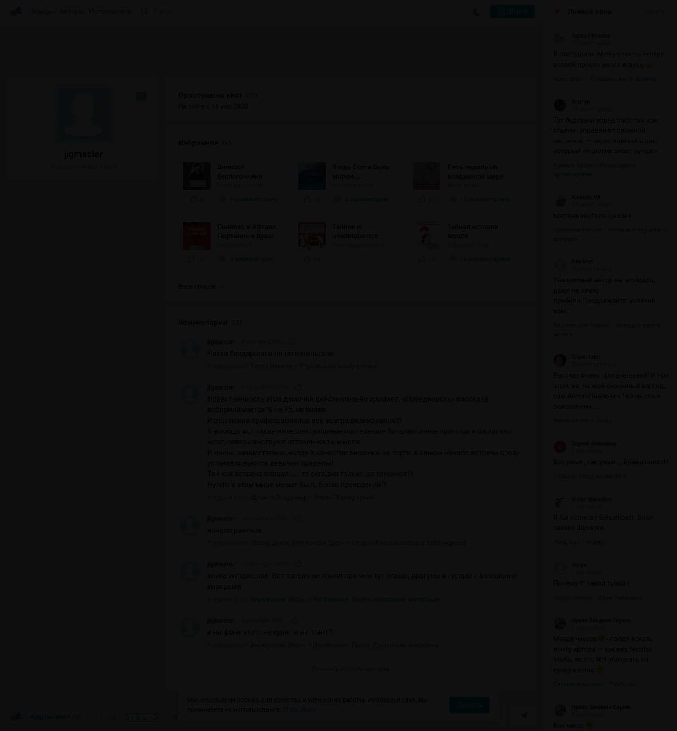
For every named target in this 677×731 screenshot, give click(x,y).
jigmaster (221, 342)
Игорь (570, 565)
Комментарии (210, 322)
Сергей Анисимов (585, 443)
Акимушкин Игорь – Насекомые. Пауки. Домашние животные (344, 599)
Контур (571, 102)
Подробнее (299, 709)
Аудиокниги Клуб (45, 717)
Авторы (72, 11)
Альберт (573, 261)
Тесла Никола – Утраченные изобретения (313, 366)
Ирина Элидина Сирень (592, 620)
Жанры (43, 11)
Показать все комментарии (351, 668)
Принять (470, 705)
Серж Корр (576, 357)
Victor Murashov (582, 499)
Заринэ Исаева (581, 35)
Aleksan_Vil (576, 197)
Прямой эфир (590, 11)
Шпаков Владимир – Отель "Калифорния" (313, 497)
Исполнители (110, 11)
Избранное (204, 143)
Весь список (200, 286)
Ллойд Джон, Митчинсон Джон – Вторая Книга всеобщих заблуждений (358, 543)
